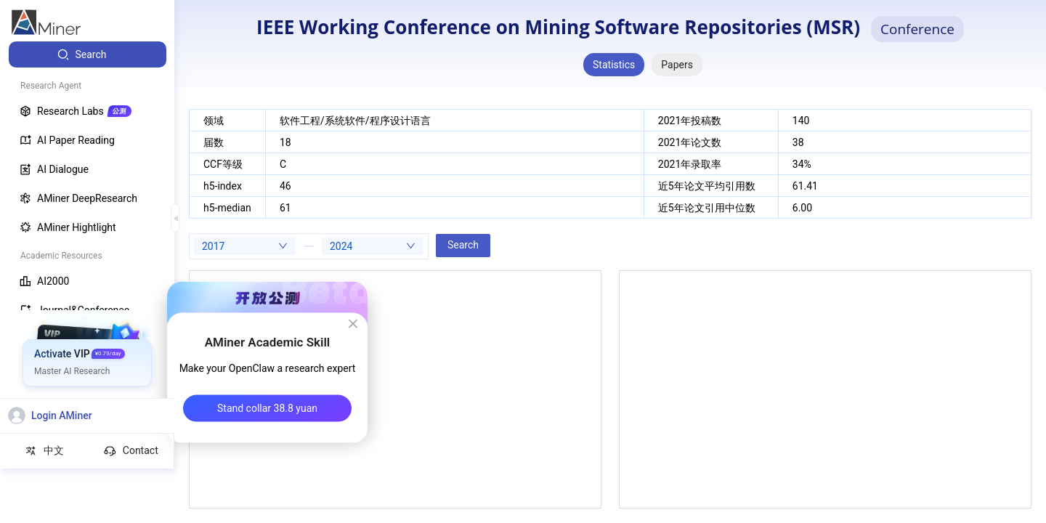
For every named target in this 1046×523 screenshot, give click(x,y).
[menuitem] (87, 54)
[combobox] (245, 246)
